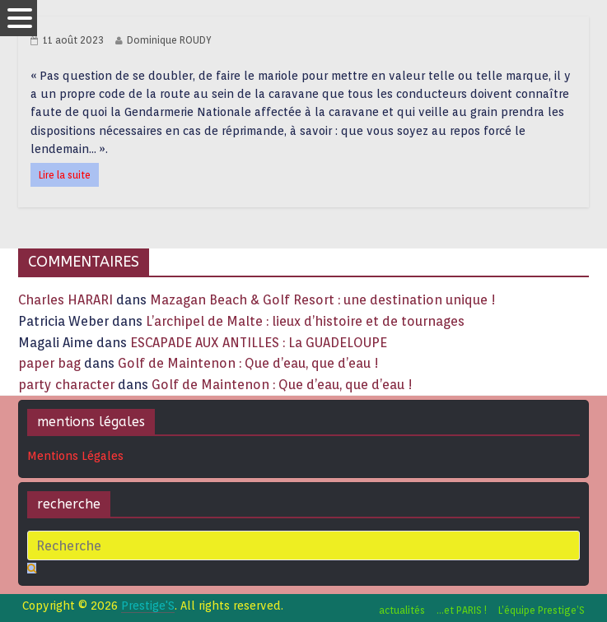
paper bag (49, 363)
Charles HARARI (65, 300)
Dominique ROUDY (169, 40)
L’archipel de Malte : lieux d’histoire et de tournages (307, 321)
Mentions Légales (75, 455)
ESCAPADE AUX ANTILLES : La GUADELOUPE (258, 342)
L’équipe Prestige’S (541, 610)
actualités (402, 610)
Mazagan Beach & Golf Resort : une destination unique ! (323, 300)
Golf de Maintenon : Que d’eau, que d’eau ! (248, 363)
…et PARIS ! (462, 610)
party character (66, 384)
